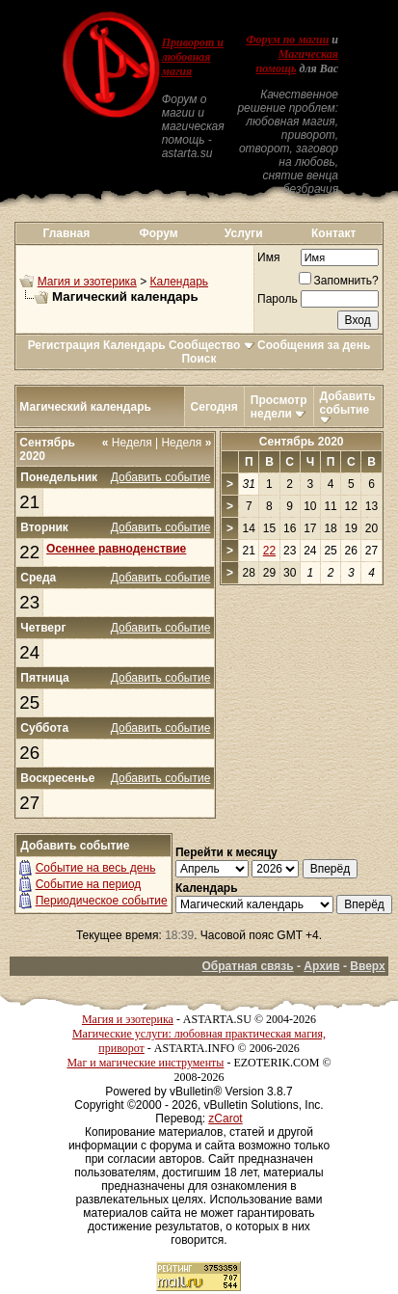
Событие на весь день (96, 868)
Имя (268, 257)
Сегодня (214, 407)
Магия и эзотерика (87, 281)
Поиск (198, 358)
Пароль (277, 299)
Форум (159, 233)
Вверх (367, 966)
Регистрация (64, 345)
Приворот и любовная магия (193, 57)
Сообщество (211, 345)
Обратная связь (248, 966)
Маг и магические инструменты (145, 1062)
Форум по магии (287, 39)
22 (29, 552)
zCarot (225, 1118)
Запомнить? (339, 280)
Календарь (178, 281)
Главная (66, 233)
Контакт (333, 233)
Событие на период (89, 884)
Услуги (244, 233)
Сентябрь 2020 (301, 441)
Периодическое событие (102, 900)
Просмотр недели (279, 406)
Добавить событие (348, 403)
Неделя (127, 442)
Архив (321, 966)
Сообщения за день (313, 345)
